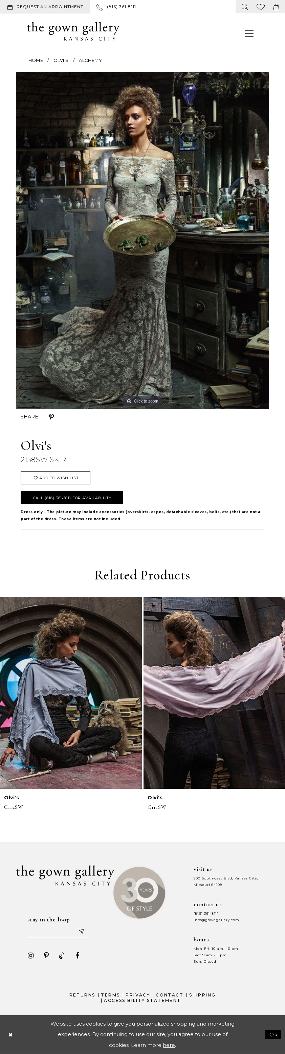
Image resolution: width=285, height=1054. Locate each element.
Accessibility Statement (142, 1000)
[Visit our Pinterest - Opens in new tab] (46, 955)
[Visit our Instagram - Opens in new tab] (30, 955)
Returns (82, 995)
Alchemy (90, 60)
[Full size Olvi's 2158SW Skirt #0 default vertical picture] (142, 240)
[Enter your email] (57, 931)
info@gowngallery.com (216, 920)
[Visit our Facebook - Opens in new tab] (77, 955)
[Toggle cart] (276, 6)
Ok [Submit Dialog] (273, 1034)
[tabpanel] (142, 240)
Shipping (202, 995)
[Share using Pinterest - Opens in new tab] (51, 417)
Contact (169, 995)
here (169, 1045)
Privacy (138, 995)
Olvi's (60, 60)
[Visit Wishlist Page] (261, 6)
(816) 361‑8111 (206, 913)
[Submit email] (81, 931)
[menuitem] (46, 7)
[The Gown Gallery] (73, 31)
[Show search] (245, 6)
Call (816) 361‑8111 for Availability (72, 498)
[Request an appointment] (45, 7)
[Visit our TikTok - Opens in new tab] (62, 955)
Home (35, 60)
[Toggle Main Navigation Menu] (249, 33)
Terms (110, 995)
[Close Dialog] (10, 1034)
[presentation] (71, 693)
